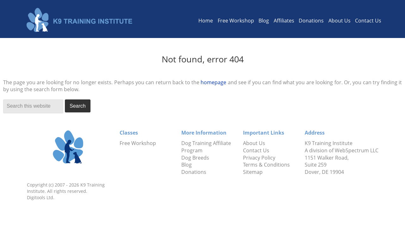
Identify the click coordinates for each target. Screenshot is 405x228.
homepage (213, 82)
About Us (339, 20)
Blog (264, 20)
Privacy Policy (259, 157)
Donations (311, 20)
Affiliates (284, 20)
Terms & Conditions (266, 164)
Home (205, 20)
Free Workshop (236, 20)
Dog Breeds (195, 157)
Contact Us (368, 20)
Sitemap (253, 171)
